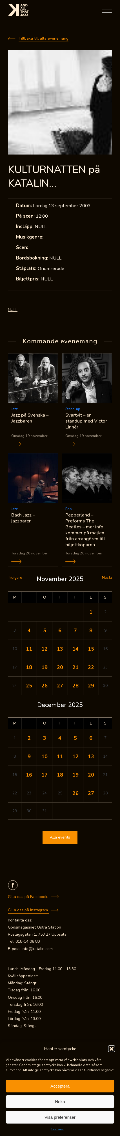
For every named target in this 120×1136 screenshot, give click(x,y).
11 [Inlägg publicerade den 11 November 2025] (29, 649)
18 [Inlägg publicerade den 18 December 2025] (60, 774)
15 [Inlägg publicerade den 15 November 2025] (91, 649)
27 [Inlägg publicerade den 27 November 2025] (60, 685)
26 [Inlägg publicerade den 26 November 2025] (44, 685)
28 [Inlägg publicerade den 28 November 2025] (75, 685)
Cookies (57, 1129)
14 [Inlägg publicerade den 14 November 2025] (75, 649)
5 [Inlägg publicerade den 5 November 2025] (44, 630)
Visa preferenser (60, 1117)
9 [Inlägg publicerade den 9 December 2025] (29, 756)
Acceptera (60, 1086)
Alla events (60, 837)
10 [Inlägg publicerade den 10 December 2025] (44, 756)
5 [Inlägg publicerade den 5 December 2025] (75, 738)
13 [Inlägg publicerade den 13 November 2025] (60, 649)
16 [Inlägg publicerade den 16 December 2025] (29, 774)
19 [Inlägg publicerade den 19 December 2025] (75, 774)
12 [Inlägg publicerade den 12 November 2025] (44, 649)
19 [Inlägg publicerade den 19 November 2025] (44, 667)
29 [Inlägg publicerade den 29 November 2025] (91, 685)
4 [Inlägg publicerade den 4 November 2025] (29, 630)
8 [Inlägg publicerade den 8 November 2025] (90, 630)
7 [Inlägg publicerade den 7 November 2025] (75, 630)
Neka (60, 1101)
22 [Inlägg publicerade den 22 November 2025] (91, 667)
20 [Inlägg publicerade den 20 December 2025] (91, 774)
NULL (12, 309)
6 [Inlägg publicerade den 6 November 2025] (59, 630)
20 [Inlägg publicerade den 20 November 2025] (60, 667)
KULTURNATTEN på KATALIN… (54, 176)
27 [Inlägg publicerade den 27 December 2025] (91, 793)
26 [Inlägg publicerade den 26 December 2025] (75, 793)
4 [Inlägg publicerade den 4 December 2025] (59, 738)
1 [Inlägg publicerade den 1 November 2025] (90, 612)
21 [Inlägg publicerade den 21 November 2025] (75, 667)
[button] (111, 1049)
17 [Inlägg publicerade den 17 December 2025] (44, 774)
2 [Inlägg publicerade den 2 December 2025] (29, 738)
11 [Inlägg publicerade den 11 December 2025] (60, 756)
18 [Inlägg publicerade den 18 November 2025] (29, 667)
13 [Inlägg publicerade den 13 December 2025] (91, 756)
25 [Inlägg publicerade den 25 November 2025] (29, 685)
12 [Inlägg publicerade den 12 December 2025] (75, 756)
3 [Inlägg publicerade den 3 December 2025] (44, 738)
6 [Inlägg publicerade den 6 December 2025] (90, 738)
